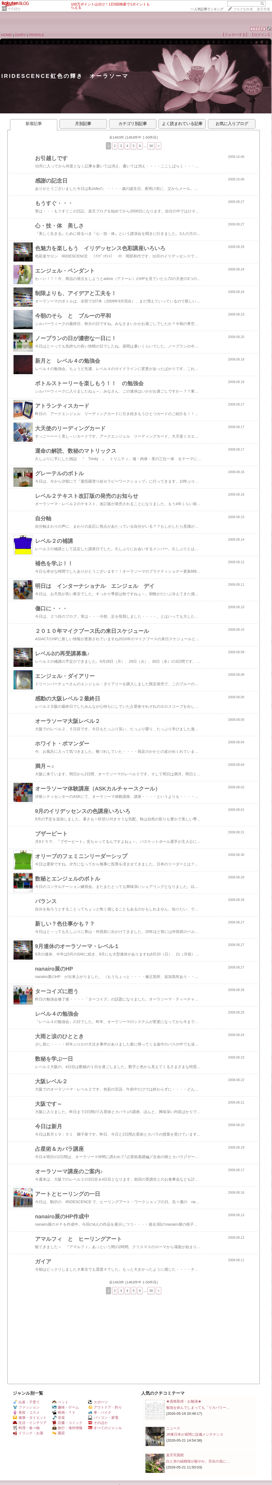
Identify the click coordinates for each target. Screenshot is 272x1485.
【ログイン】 (260, 35)
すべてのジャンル (105, 1428)
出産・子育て (26, 1402)
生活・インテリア (30, 1423)
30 (151, 146)
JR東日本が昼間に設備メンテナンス (194, 1434)
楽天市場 (263, 9)
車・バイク (99, 1412)
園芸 (58, 1433)
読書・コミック (67, 1423)
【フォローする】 (235, 35)
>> (206, 9)
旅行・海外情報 (67, 1428)
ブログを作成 (243, 9)
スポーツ (98, 1402)
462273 (258, 29)
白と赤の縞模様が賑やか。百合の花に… (198, 1461)
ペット (60, 1402)
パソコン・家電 (103, 1418)
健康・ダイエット (30, 1418)
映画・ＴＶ (63, 1412)
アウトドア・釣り (105, 1407)
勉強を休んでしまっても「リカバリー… (198, 1408)
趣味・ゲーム (65, 1407)
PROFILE (36, 35)
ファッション (26, 1407)
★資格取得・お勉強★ (183, 1401)
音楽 (58, 1418)
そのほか (14, 9)
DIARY (20, 35)
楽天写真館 (175, 1455)
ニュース (173, 1428)
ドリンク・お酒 (28, 1433)
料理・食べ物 (26, 1428)
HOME (6, 35)
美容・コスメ (26, 1412)
